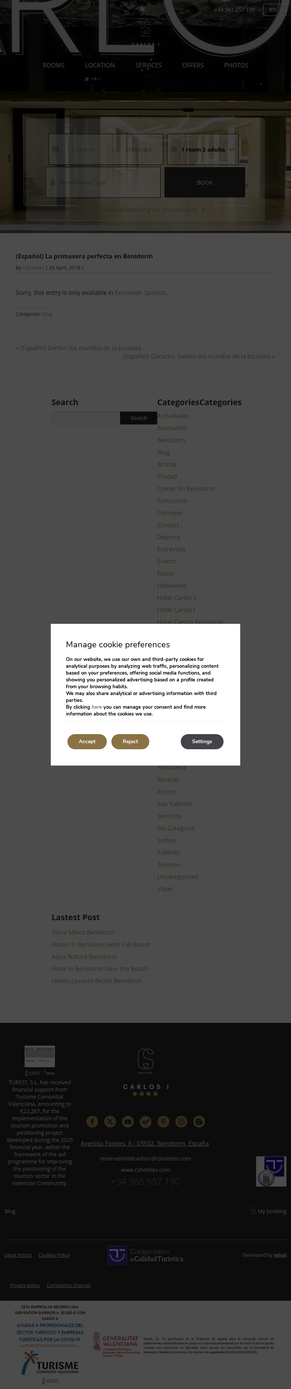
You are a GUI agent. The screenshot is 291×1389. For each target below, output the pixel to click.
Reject (130, 741)
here (97, 707)
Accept (87, 741)
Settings (202, 741)
